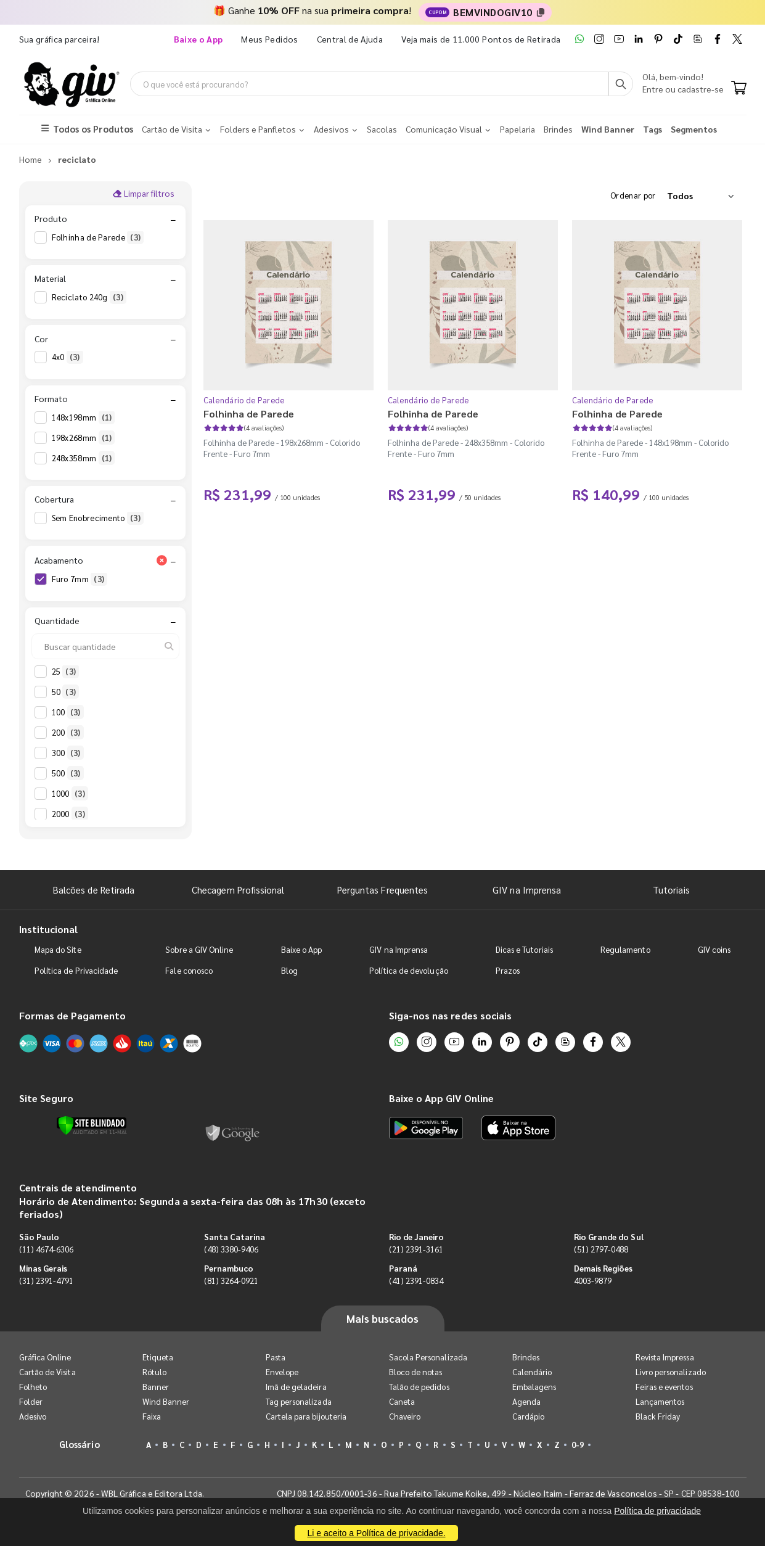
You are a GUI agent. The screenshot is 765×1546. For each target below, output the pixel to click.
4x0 (67, 357)
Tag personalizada (299, 1401)
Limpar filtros (143, 193)
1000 (70, 793)
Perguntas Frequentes (382, 889)
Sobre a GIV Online (199, 949)
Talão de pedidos (419, 1386)
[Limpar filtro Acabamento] (162, 560)
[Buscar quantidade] (105, 646)
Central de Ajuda (350, 38)
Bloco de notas (416, 1372)
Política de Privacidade (76, 970)
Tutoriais (671, 889)
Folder (31, 1401)
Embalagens (534, 1386)
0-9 (577, 1444)
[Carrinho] (739, 88)
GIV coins (714, 949)
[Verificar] (91, 1125)
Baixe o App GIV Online (441, 1098)
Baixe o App (301, 949)
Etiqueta (158, 1357)
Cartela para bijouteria (306, 1416)
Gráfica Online (45, 1357)
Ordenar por (632, 195)
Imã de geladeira (296, 1386)
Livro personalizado (671, 1372)
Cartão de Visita (47, 1372)
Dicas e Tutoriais (524, 949)
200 (68, 732)
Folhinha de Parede (98, 237)
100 (68, 712)
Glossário (79, 1444)
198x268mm (83, 438)
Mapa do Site (58, 949)
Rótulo (154, 1372)
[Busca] (620, 84)
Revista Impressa (665, 1357)
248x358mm (83, 458)
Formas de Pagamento (72, 1015)
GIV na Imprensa (527, 889)
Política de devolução (408, 970)
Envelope (282, 1372)
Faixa (151, 1416)
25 (66, 671)
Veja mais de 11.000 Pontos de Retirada (480, 38)
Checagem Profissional (238, 889)
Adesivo (32, 1416)
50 (66, 692)
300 (68, 753)
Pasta (275, 1357)
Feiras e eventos (664, 1386)
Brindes (525, 1357)
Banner (155, 1386)
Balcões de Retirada (93, 889)
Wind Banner (166, 1401)
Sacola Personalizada (428, 1357)
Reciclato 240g (89, 297)
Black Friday (658, 1416)
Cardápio (528, 1416)
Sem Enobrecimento (98, 518)
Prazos (508, 970)
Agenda (526, 1401)
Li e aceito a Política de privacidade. (376, 1533)
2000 (70, 814)
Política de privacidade (657, 1511)
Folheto (33, 1386)
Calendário (532, 1372)
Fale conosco (189, 970)
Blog (289, 970)
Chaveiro (405, 1416)
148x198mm (83, 417)
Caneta (402, 1401)
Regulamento (625, 949)
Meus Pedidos (269, 38)
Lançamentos (660, 1401)
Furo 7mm (80, 579)
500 (68, 773)
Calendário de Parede (244, 400)
